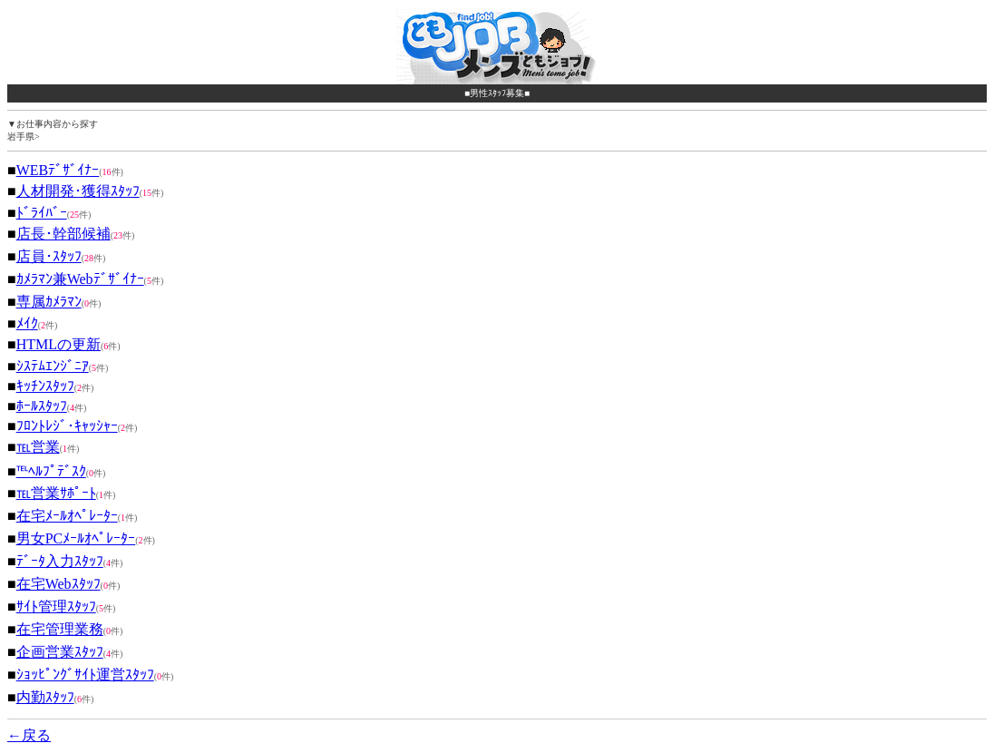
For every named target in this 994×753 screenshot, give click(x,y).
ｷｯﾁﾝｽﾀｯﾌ (45, 386)
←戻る (29, 735)
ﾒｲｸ (27, 323)
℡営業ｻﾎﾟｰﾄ (56, 493)
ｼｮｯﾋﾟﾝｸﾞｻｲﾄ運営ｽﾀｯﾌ (85, 674)
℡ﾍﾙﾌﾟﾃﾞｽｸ (51, 471)
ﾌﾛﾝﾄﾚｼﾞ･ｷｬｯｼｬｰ (67, 426)
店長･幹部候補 (63, 233)
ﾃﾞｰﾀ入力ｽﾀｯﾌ (59, 561)
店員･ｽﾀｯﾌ (49, 256)
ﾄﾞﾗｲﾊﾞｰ (41, 212)
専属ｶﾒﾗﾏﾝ (49, 301)
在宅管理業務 (59, 629)
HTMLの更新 (58, 344)
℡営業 (38, 447)
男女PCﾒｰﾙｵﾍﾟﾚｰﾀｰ (76, 538)
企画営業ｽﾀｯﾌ (59, 652)
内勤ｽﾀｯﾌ (45, 697)
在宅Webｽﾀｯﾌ (58, 584)
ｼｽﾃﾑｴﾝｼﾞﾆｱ (52, 366)
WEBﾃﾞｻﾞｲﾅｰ (58, 170)
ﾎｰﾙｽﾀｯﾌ (41, 406)
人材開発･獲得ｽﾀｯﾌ (78, 191)
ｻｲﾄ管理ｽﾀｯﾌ (56, 606)
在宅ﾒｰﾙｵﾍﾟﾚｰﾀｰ (67, 515)
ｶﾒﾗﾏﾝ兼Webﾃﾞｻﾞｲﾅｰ (80, 279)
